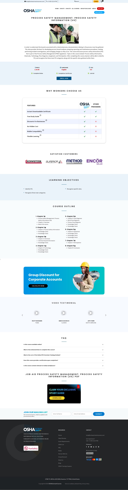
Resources (99, 12)
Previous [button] (22, 315)
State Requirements (64, 441)
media (94, 8)
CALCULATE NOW (39, 286)
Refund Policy (78, 483)
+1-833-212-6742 (51, 1)
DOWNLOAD (57, 398)
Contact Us (90, 453)
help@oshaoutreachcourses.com (34, 1)
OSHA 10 (62, 8)
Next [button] (106, 315)
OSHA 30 (68, 8)
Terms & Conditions (69, 483)
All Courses (75, 8)
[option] (34, 162)
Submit (98, 414)
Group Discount (85, 8)
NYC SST (100, 8)
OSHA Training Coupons (65, 466)
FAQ (59, 447)
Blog (59, 463)
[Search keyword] (85, 1)
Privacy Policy (86, 483)
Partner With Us (62, 454)
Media (60, 451)
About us (60, 460)
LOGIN (96, 1)
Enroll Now (64, 78)
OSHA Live (61, 444)
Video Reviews (62, 438)
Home (57, 8)
